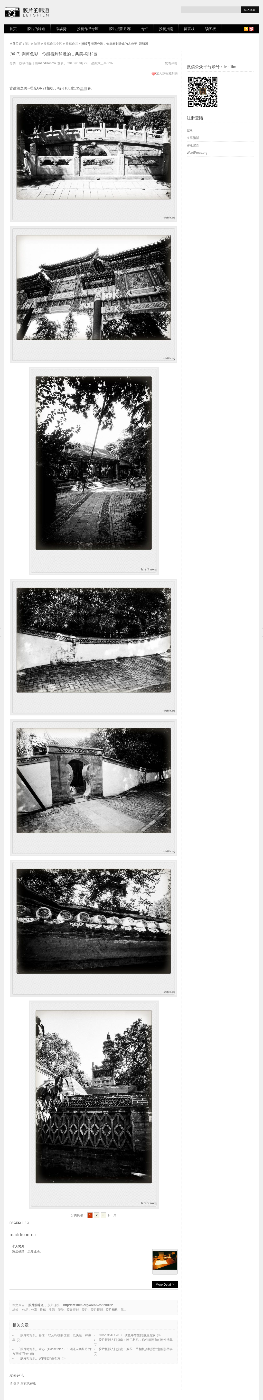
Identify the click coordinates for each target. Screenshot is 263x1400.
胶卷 (61, 1310)
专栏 (144, 29)
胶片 (85, 1310)
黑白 (83, 88)
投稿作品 (72, 44)
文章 (193, 138)
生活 (52, 1310)
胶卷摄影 (73, 1310)
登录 (16, 1383)
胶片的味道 (36, 29)
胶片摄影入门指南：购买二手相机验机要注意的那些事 (136, 1349)
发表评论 (171, 63)
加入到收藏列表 (167, 73)
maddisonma (47, 63)
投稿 (43, 1310)
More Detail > (165, 1284)
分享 (34, 1310)
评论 (193, 145)
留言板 (189, 29)
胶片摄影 (97, 1310)
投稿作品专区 (88, 29)
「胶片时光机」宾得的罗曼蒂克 (38, 1358)
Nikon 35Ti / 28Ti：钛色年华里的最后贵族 (127, 1335)
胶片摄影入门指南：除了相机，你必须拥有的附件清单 (136, 1340)
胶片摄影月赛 (120, 29)
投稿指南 (166, 29)
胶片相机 (112, 1310)
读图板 (210, 29)
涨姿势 (61, 29)
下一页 (111, 1215)
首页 (13, 29)
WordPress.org (197, 152)
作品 (25, 1310)
